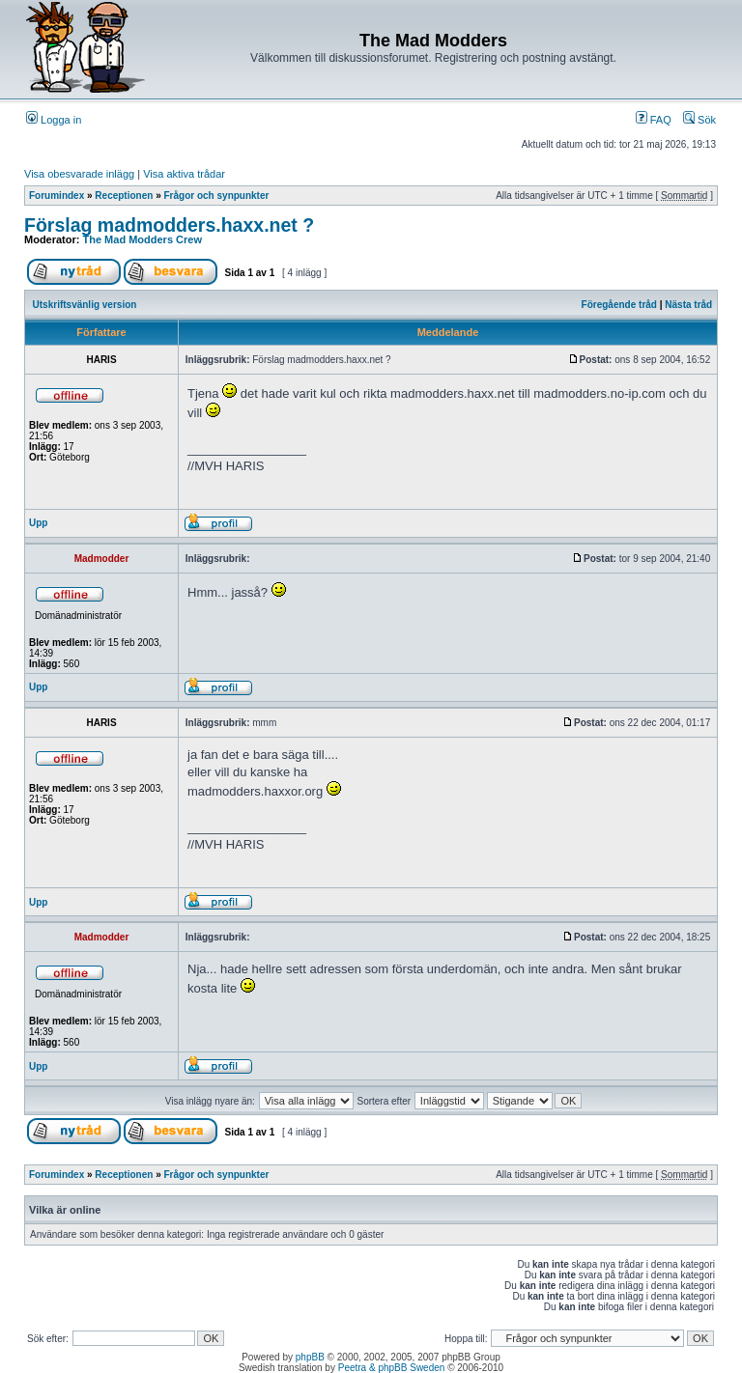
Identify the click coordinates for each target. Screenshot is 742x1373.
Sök (699, 120)
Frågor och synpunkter (217, 195)
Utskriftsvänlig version (85, 304)
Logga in (53, 120)
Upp (38, 523)
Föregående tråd (619, 304)
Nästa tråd (688, 304)
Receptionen (124, 195)
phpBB (310, 1357)
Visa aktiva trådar (184, 174)
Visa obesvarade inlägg (79, 174)
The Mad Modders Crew (142, 239)
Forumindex (56, 195)
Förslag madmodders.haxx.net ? (169, 225)
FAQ (653, 120)
